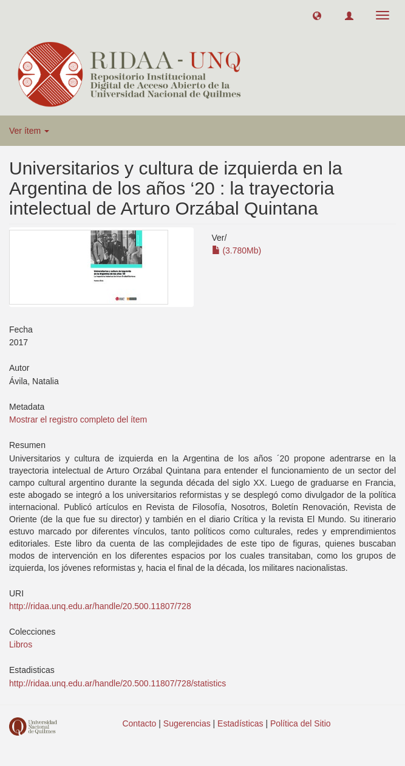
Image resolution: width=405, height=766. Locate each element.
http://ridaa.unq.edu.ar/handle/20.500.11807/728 (100, 606)
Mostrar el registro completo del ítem (78, 419)
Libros (20, 644)
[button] (317, 15)
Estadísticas (240, 723)
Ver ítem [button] (29, 131)
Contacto (139, 723)
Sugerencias (187, 723)
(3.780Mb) (237, 250)
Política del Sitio (300, 723)
